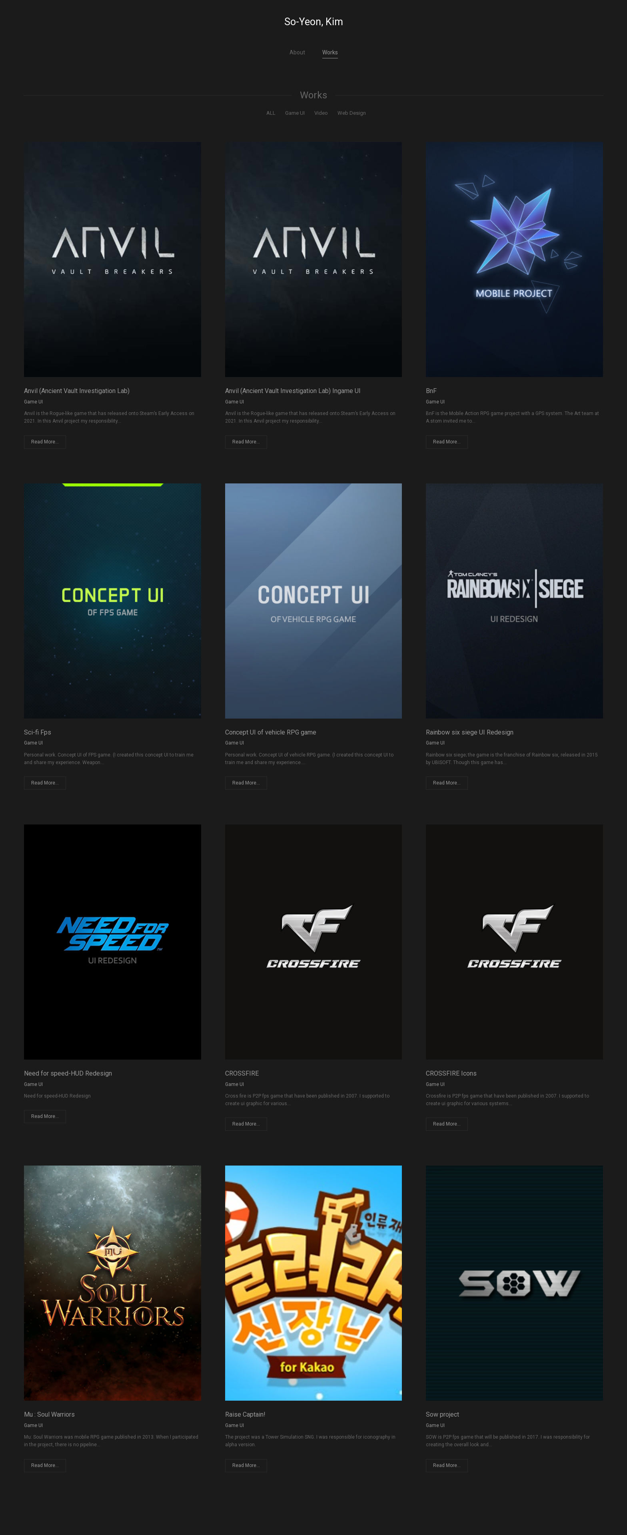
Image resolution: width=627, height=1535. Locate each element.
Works (330, 52)
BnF (431, 391)
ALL (271, 113)
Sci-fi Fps (37, 732)
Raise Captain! (245, 1414)
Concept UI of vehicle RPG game (270, 732)
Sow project (442, 1414)
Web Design (351, 113)
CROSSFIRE (242, 1073)
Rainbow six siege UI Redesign (469, 732)
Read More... (45, 442)
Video (321, 113)
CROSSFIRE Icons (451, 1073)
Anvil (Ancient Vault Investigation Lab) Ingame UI (293, 391)
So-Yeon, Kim (313, 22)
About (297, 52)
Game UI (295, 113)
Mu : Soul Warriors (49, 1414)
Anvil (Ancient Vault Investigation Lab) (77, 391)
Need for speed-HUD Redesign (68, 1073)
